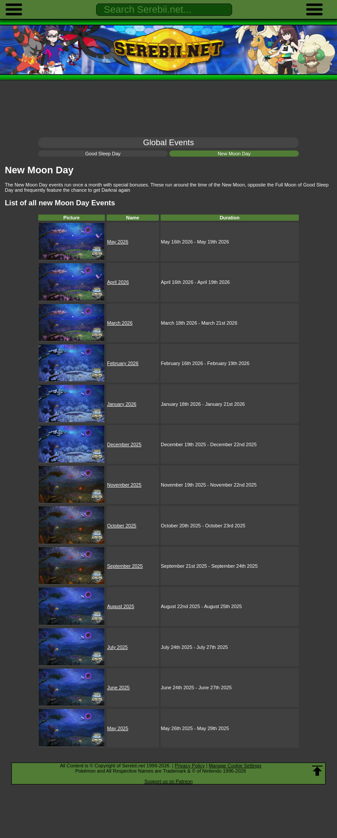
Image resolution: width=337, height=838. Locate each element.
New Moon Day (234, 153)
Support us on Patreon (168, 781)
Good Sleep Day (103, 153)
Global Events (168, 142)
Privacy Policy (189, 765)
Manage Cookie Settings (235, 765)
